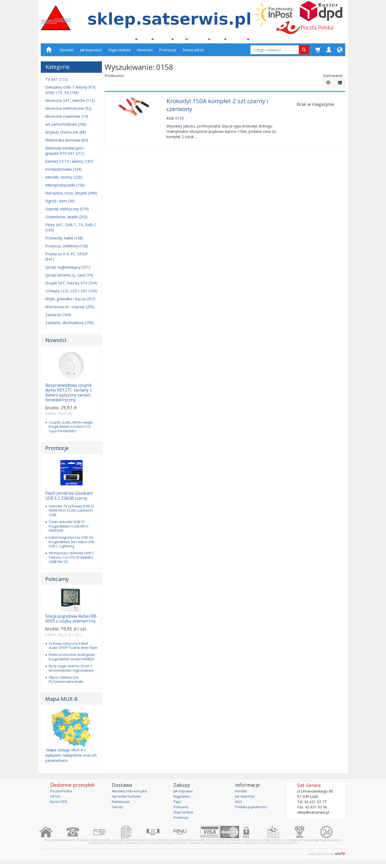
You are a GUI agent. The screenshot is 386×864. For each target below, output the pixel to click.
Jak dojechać (246, 798)
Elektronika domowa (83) (66, 142)
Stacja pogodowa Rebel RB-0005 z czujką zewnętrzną (71, 621)
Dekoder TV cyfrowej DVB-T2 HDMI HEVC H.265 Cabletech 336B (71, 513)
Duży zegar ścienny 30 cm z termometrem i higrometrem (71, 670)
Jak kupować (91, 52)
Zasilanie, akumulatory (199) (69, 325)
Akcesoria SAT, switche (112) (70, 102)
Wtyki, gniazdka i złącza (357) (70, 301)
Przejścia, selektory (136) (66, 248)
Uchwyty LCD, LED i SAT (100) (71, 293)
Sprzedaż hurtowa (127, 798)
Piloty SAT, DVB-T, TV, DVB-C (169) (70, 230)
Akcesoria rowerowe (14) (66, 118)
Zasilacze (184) (58, 317)
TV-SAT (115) (56, 81)
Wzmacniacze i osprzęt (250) (70, 309)
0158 (179, 118)
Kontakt (67, 52)
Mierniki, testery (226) (63, 179)
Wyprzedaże (119, 52)
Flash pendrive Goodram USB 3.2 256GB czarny (69, 498)
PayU (177, 803)
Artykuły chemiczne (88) (65, 134)
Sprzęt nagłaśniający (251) (67, 269)
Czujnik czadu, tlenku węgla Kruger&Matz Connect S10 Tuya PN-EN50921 (71, 428)
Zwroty (118, 808)
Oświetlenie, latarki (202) (66, 219)
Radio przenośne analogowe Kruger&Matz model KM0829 (72, 658)
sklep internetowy (326, 856)
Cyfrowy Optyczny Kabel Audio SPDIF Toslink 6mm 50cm (73, 647)
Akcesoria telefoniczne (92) (68, 110)
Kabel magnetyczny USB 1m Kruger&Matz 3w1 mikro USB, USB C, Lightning (72, 544)
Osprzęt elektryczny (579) (67, 211)
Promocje (167, 52)
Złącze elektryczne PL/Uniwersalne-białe (66, 681)
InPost (55, 798)
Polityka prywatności (252, 808)
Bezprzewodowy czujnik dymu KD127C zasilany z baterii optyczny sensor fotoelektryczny (68, 395)
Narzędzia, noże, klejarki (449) (71, 195)
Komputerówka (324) (63, 171)
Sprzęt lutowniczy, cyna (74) (69, 277)
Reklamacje (122, 803)
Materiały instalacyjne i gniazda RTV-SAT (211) (64, 153)
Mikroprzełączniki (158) (65, 187)
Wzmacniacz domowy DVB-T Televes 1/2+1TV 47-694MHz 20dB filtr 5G (71, 559)
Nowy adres (193, 52)
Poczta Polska (62, 792)
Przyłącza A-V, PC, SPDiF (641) (66, 259)
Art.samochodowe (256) (66, 126)
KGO (239, 803)
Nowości (144, 52)
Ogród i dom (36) (60, 203)
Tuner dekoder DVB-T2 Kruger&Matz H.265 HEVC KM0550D (69, 528)
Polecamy (57, 581)
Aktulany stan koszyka (131, 792)
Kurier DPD (59, 803)
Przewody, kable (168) (64, 240)
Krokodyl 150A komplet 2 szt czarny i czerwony (217, 106)
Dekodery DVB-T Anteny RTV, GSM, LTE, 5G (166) (70, 92)
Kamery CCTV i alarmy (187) (69, 163)
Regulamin (182, 798)
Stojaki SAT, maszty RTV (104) (71, 285)
